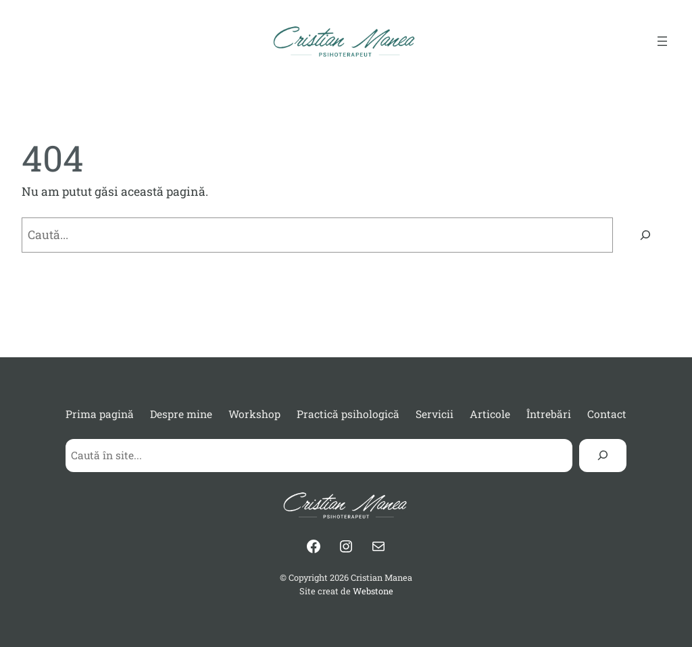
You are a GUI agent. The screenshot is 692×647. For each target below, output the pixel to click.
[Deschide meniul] (662, 41)
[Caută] (645, 234)
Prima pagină (100, 414)
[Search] (602, 455)
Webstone (373, 591)
